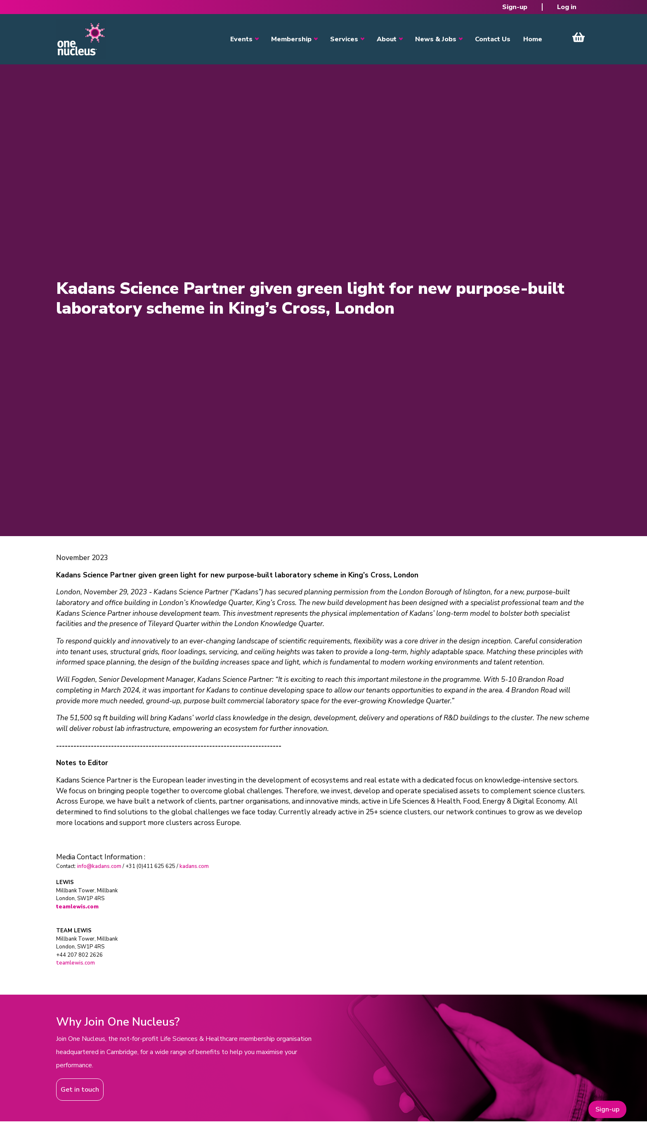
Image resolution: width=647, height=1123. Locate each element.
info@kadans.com (99, 866)
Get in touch (80, 1089)
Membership (291, 39)
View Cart (578, 37)
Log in (566, 7)
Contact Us (492, 39)
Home (532, 39)
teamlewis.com (75, 963)
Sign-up (514, 7)
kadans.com (194, 866)
